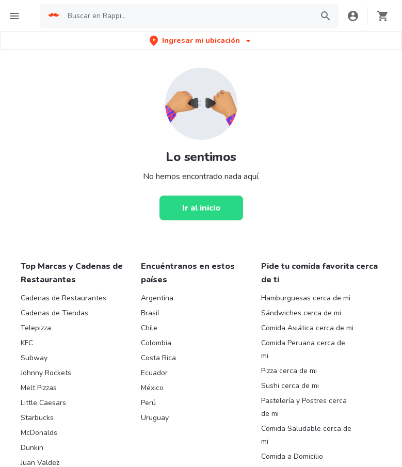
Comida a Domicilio (292, 456)
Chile (149, 328)
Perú (148, 403)
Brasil (150, 313)
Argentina (157, 298)
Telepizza (36, 328)
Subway (34, 358)
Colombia (156, 343)
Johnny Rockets (46, 373)
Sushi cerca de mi (290, 386)
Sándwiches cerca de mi (301, 313)
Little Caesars (43, 403)
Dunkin (32, 448)
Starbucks (37, 418)
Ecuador (154, 373)
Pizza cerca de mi (289, 371)
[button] (201, 40)
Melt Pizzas (39, 388)
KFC (27, 343)
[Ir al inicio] (201, 208)
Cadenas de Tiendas (54, 313)
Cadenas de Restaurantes (63, 298)
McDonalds (39, 433)
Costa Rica (158, 358)
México (152, 388)
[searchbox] (187, 16)
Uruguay (155, 418)
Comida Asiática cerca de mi (307, 328)
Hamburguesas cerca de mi (305, 298)
